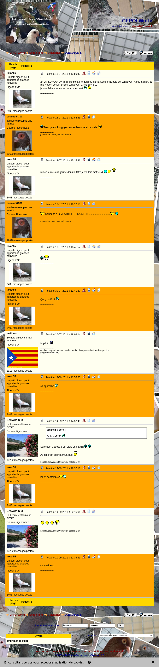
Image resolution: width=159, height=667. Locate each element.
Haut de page (13, 602)
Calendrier (54, 52)
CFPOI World (17, 52)
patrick (149, 26)
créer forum (42, 651)
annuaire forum (81, 651)
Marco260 (137, 26)
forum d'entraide (60, 651)
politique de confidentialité (108, 651)
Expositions (36, 52)
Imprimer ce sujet (17, 640)
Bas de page (13, 66)
